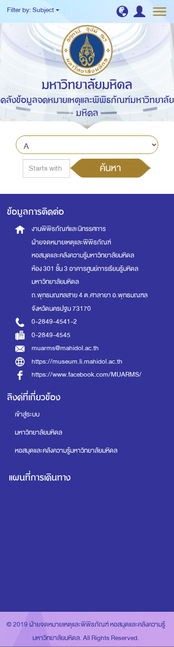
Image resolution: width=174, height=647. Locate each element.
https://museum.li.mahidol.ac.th (77, 361)
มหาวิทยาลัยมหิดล (38, 432)
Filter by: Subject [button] (33, 10)
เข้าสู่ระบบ (27, 414)
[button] (122, 11)
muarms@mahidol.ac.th (65, 348)
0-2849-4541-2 (54, 321)
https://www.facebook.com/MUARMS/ (87, 374)
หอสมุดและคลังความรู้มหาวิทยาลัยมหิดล (66, 450)
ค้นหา (110, 168)
